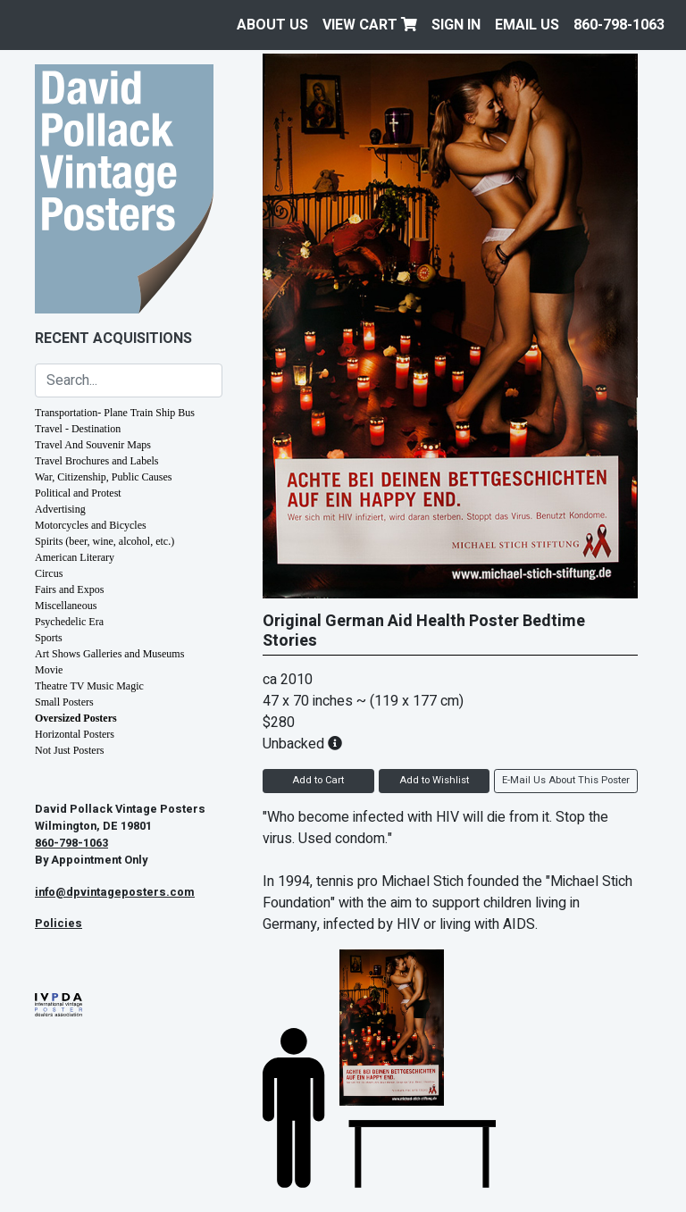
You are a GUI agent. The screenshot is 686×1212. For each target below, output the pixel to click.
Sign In (456, 25)
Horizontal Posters (74, 734)
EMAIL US (527, 25)
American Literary (74, 557)
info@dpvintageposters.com (115, 892)
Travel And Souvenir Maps (93, 445)
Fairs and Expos (69, 589)
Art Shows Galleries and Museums (109, 654)
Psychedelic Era (69, 621)
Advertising (60, 509)
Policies (58, 923)
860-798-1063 (619, 25)
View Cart (369, 25)
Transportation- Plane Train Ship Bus (115, 412)
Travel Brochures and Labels (97, 461)
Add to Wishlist (434, 780)
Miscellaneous (65, 605)
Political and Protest (78, 493)
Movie (49, 670)
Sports (49, 637)
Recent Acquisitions (113, 338)
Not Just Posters (69, 750)
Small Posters (64, 702)
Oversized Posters (76, 718)
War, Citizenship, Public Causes (103, 477)
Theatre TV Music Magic (89, 686)
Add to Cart (318, 780)
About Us (272, 25)
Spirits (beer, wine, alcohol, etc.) (104, 541)
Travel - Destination (78, 428)
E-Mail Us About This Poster (566, 780)
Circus (49, 573)
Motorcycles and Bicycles (90, 525)
